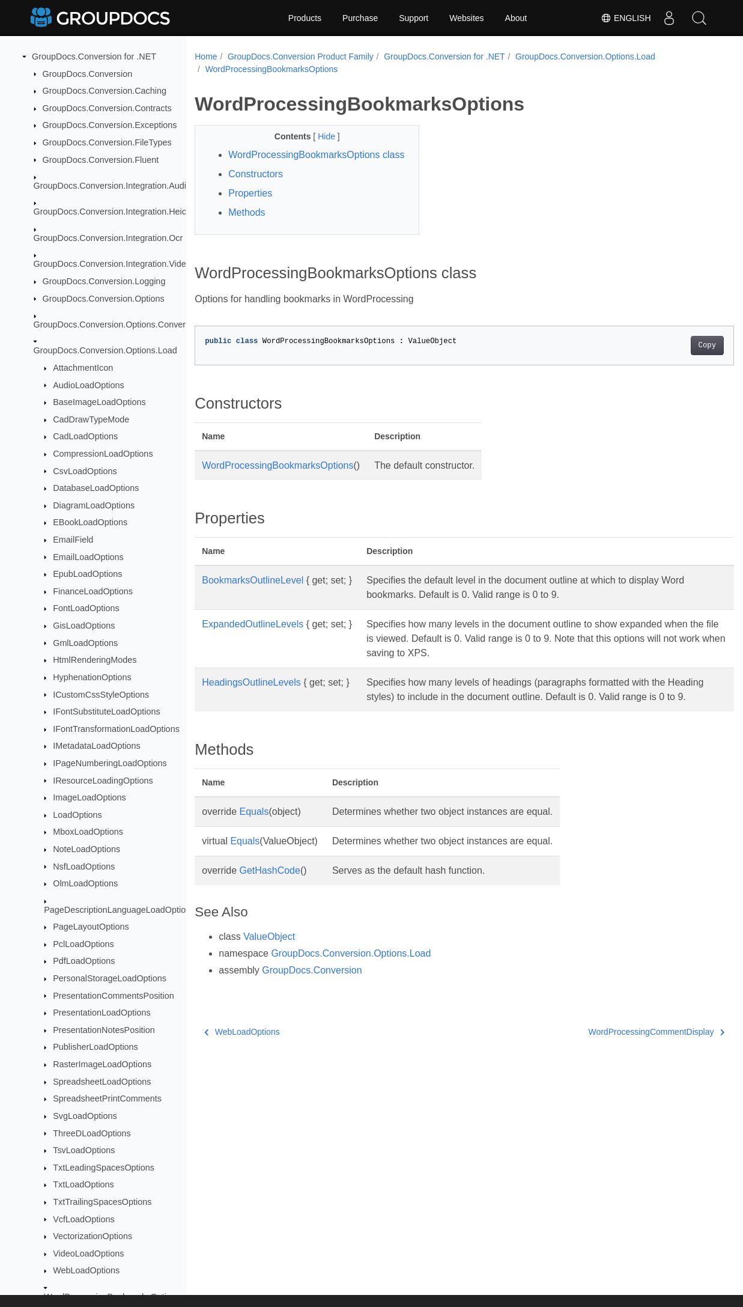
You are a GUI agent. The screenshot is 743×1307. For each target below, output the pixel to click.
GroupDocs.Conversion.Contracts (107, 108)
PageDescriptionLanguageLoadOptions (119, 910)
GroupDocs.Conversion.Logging (104, 281)
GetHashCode (270, 899)
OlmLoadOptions (85, 883)
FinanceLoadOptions (93, 591)
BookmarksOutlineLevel (252, 595)
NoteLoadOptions (86, 849)
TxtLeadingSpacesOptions (103, 1167)
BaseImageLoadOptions (99, 402)
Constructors (255, 188)
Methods (246, 227)
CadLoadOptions (85, 436)
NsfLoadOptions (84, 866)
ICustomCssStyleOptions (101, 694)
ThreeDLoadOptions (92, 1133)
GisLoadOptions (84, 625)
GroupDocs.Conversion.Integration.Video (112, 264)
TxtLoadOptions (83, 1184)
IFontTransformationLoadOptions (116, 729)
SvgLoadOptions (85, 1116)
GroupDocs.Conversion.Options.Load (105, 350)
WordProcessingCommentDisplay (619, 1060)
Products (304, 18)
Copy (669, 360)
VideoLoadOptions (88, 1253)
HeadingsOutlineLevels (251, 697)
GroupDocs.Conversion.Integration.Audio (112, 185)
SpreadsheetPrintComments (107, 1098)
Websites (466, 18)
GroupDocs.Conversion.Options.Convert (111, 324)
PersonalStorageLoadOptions (109, 978)
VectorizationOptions (92, 1236)
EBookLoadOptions (90, 522)
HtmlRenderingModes (94, 660)
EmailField (73, 539)
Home (206, 56)
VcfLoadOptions (83, 1219)
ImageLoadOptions (89, 797)
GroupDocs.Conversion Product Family (301, 56)
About (516, 18)
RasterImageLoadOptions (102, 1064)
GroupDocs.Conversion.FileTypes (107, 142)
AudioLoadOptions (88, 385)
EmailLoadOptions (88, 557)
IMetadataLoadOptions (97, 746)
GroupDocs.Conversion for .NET (94, 56)
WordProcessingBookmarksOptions (271, 69)
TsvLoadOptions (84, 1150)
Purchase (360, 18)
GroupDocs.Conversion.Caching (104, 91)
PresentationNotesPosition (104, 1030)
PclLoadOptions (83, 944)
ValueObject (269, 965)
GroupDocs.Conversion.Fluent (101, 160)
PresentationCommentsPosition (113, 996)
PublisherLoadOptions (95, 1047)
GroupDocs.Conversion (88, 74)
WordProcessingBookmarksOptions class (304, 162)
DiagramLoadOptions (94, 505)
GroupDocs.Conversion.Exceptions (110, 125)
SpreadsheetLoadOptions (102, 1081)
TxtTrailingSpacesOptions (102, 1202)
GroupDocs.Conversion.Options (104, 298)
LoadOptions (77, 815)
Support (413, 18)
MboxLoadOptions (88, 831)
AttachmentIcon (83, 368)
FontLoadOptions (86, 608)
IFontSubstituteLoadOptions (106, 711)
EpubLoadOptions (87, 574)
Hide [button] (320, 136)
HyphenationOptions (92, 677)
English (626, 18)
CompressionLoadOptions (103, 454)
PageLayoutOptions (91, 926)
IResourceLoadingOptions (103, 780)
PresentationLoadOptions (101, 1012)
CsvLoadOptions (85, 471)
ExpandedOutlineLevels (252, 638)
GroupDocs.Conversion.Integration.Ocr (108, 238)
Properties (250, 208)
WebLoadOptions (86, 1270)
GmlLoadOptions (85, 643)
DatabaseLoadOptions (96, 488)
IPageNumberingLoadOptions (110, 763)
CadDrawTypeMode (91, 419)
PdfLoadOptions (84, 961)
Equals (254, 840)
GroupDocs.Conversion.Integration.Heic (110, 211)
